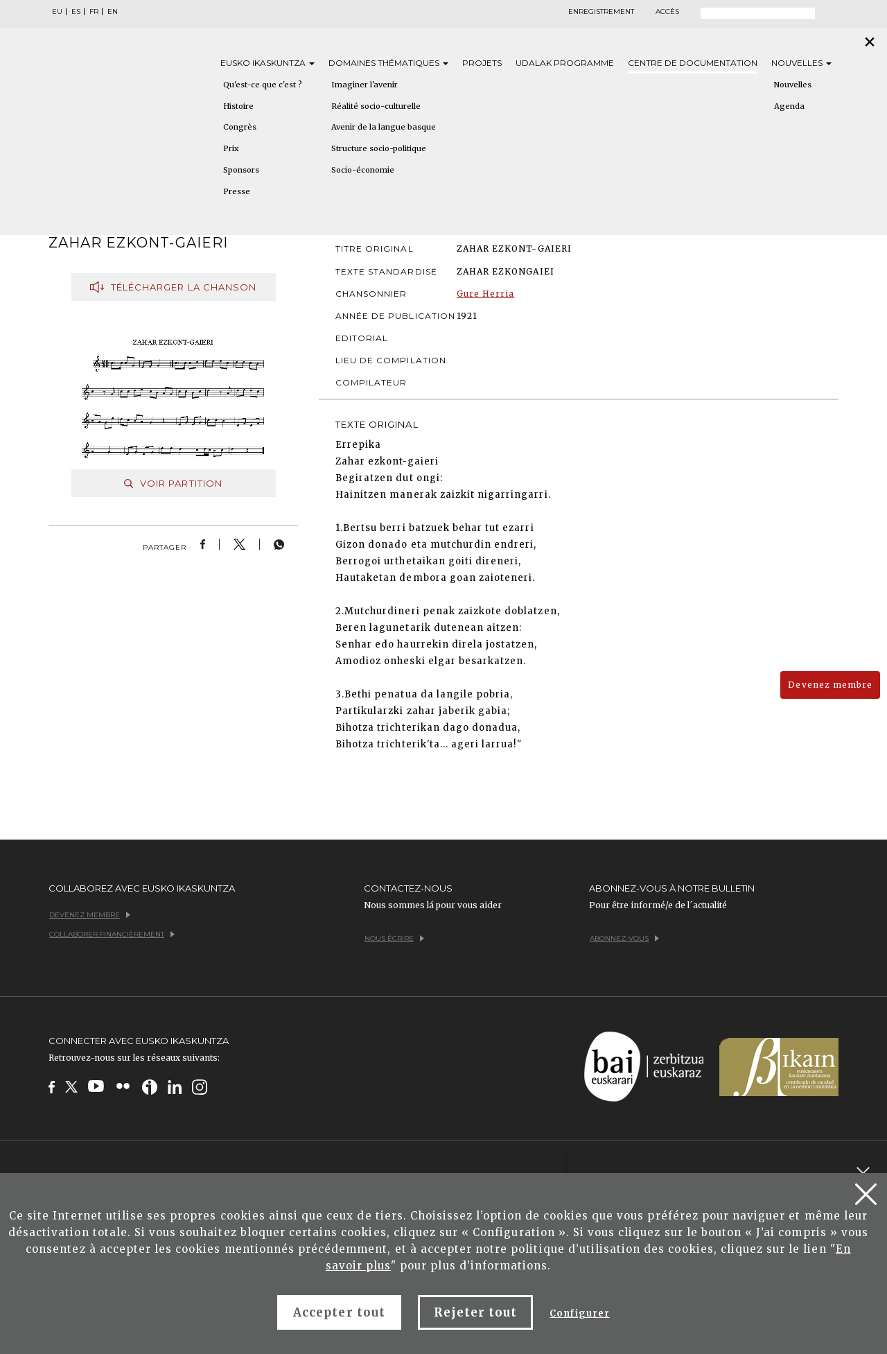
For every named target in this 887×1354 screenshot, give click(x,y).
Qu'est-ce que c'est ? (262, 84)
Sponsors (241, 170)
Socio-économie (362, 170)
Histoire (238, 106)
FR (93, 11)
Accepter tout (339, 1312)
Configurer (579, 1313)
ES (75, 11)
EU (57, 11)
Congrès (239, 127)
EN (112, 11)
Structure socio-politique (378, 148)
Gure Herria (485, 293)
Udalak (565, 63)
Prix (231, 148)
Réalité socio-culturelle (376, 106)
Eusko (267, 63)
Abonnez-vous (624, 938)
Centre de (692, 63)
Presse (236, 191)
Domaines (388, 63)
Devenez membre (830, 684)
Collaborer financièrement (112, 934)
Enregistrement (601, 11)
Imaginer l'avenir (364, 84)
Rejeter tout (475, 1312)
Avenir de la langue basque (383, 127)
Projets (482, 63)
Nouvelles (801, 63)
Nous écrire (394, 938)
